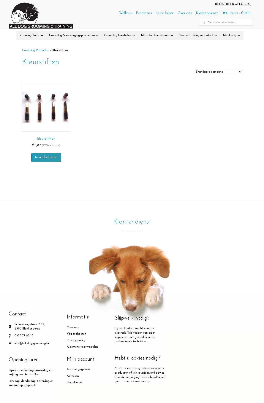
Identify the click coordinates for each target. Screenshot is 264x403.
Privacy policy (76, 340)
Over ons (73, 327)
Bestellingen (74, 382)
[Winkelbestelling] (218, 72)
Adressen (73, 376)
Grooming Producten (35, 50)
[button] (42, 35)
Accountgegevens (78, 369)
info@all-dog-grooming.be (32, 343)
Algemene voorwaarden (82, 347)
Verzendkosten (76, 334)
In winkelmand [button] (46, 157)
